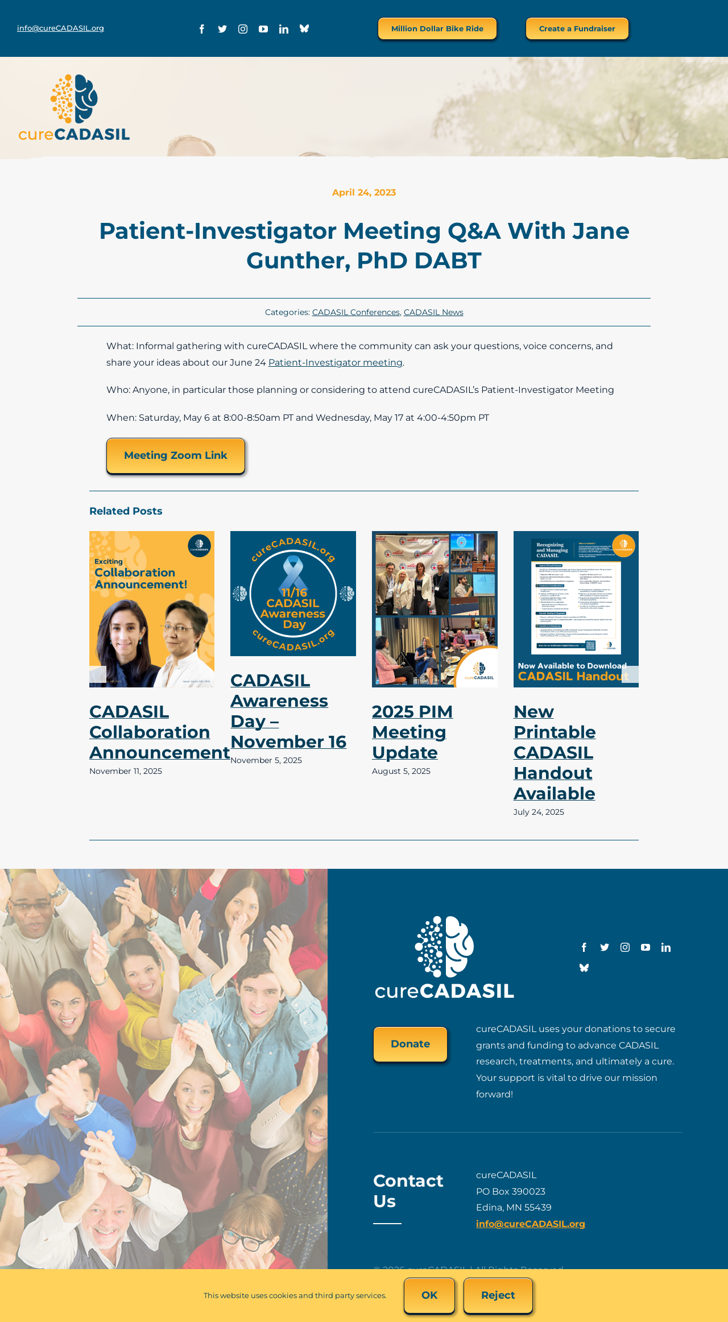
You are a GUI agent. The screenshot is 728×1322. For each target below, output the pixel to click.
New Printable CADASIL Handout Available (555, 752)
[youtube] (263, 29)
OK (429, 1295)
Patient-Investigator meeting (335, 362)
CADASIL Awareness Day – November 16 (288, 711)
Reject (498, 1295)
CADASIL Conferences (356, 312)
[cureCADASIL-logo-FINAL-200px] (74, 77)
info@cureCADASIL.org (60, 27)
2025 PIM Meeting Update (412, 732)
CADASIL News (434, 312)
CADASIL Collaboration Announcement (159, 732)
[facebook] (201, 29)
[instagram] (242, 29)
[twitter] (222, 29)
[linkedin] (283, 29)
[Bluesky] (304, 28)
